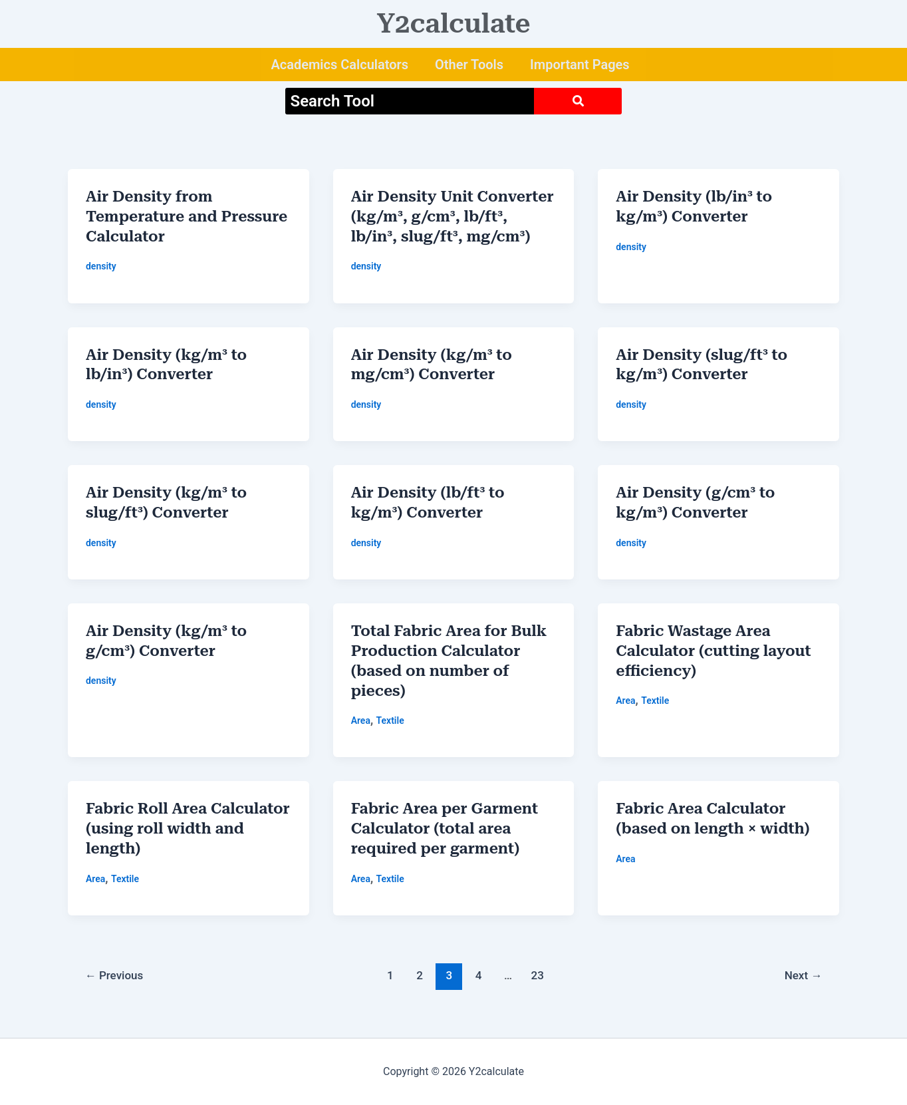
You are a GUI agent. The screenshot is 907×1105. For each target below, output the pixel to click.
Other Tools (469, 65)
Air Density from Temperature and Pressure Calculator (186, 216)
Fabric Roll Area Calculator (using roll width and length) (188, 829)
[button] (343, 64)
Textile (390, 720)
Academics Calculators (339, 65)
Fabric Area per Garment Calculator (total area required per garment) (445, 829)
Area (360, 720)
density (101, 266)
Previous (114, 975)
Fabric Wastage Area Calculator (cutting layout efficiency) (713, 651)
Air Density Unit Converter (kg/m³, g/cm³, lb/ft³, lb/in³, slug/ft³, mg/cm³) (452, 216)
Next (804, 975)
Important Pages (580, 65)
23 (537, 975)
